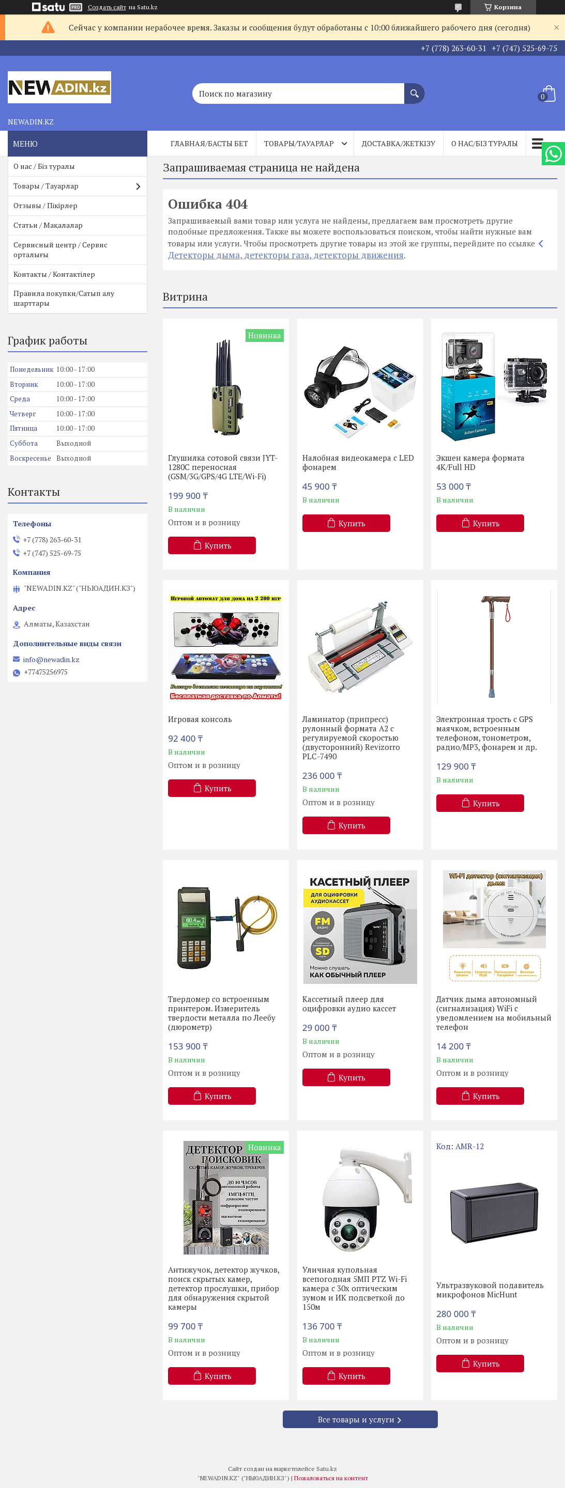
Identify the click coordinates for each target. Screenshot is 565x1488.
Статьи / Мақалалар (48, 225)
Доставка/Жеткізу (398, 143)
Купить (218, 545)
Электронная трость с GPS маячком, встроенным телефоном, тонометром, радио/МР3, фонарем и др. (486, 732)
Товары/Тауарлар (299, 143)
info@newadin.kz (51, 659)
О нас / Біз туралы (44, 166)
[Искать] (414, 88)
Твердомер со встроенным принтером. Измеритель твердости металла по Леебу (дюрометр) (222, 1012)
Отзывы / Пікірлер (45, 205)
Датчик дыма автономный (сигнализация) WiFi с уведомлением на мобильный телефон (494, 1012)
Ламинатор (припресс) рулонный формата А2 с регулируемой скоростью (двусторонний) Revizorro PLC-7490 (351, 737)
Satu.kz (326, 1469)
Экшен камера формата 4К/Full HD (480, 462)
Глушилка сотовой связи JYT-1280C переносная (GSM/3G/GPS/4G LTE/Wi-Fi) (223, 467)
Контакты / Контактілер (54, 274)
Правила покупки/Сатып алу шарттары (63, 298)
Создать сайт (107, 7)
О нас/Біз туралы (484, 143)
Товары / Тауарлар (46, 186)
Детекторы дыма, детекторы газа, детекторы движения (286, 255)
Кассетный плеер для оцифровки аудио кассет (349, 1003)
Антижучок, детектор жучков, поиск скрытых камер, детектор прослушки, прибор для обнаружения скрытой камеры (223, 1288)
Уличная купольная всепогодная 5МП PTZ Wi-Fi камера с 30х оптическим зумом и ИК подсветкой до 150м (354, 1288)
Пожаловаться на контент (331, 1478)
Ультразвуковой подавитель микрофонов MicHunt (490, 1289)
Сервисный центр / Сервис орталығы (60, 249)
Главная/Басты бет (209, 143)
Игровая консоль (200, 719)
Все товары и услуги (356, 1419)
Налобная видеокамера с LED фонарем (358, 462)
